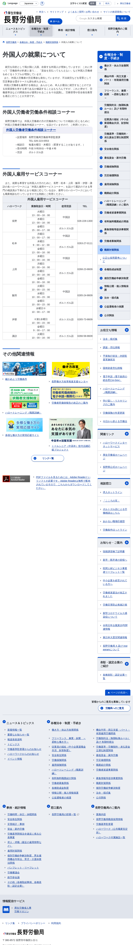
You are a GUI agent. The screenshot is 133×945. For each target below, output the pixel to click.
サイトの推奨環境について (116, 12)
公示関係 (109, 315)
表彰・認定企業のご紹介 (114, 664)
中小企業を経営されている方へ (115, 582)
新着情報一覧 (14, 727)
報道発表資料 (14, 736)
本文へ (42, 12)
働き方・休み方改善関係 (116, 67)
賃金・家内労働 (15, 824)
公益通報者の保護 (114, 306)
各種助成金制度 (112, 269)
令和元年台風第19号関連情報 (115, 627)
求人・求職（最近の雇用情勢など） (24, 839)
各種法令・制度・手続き (113, 56)
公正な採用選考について (115, 259)
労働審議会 (13, 867)
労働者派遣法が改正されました (115, 594)
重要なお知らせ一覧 (18, 732)
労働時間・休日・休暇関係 (22, 809)
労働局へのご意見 (115, 707)
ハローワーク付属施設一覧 (110, 832)
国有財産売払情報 (112, 368)
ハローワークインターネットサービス (115, 444)
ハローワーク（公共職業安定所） (112, 826)
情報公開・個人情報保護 (116, 288)
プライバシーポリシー (33, 918)
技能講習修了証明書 (114, 551)
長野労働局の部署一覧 (65, 809)
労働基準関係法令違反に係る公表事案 (24, 831)
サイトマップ (57, 12)
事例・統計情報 (17, 803)
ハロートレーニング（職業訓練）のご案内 (116, 203)
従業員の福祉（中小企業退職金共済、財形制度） (116, 123)
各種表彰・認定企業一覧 (115, 676)
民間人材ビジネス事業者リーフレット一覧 (115, 570)
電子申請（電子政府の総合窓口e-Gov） (115, 378)
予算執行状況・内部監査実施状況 (115, 358)
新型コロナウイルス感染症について (115, 615)
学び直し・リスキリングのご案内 (115, 402)
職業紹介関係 (111, 193)
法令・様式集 (111, 297)
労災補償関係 (111, 175)
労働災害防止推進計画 (115, 604)
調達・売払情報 (111, 347)
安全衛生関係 (111, 149)
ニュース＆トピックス (21, 721)
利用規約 (56, 918)
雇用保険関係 (111, 184)
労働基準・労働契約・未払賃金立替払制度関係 (116, 137)
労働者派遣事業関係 (115, 212)
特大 (107, 3)
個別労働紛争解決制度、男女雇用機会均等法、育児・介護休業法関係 (24, 854)
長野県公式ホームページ (115, 469)
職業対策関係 (111, 249)
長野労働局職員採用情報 (109, 814)
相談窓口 (114, 483)
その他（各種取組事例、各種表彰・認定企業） (24, 879)
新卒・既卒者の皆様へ (115, 559)
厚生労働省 (125, 3)
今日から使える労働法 (115, 421)
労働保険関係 (111, 166)
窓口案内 (57, 803)
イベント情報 (14, 756)
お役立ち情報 (114, 330)
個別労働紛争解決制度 (116, 278)
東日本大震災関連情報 (115, 637)
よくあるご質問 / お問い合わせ (83, 12)
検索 (124, 18)
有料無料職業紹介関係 (116, 221)
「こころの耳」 (111, 500)
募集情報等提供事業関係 (116, 231)
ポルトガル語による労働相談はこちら (115, 511)
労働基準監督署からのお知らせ (24, 746)
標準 (92, 3)
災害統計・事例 (15, 819)
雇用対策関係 (14, 845)
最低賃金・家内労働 (115, 157)
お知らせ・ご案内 (114, 542)
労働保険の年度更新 (114, 412)
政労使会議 (13, 872)
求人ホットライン (112, 492)
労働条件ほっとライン (115, 529)
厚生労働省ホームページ (115, 456)
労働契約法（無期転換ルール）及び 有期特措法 (116, 109)
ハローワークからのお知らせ (23, 751)
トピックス (13, 741)
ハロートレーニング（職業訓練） (114, 390)
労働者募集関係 (112, 241)
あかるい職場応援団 (114, 521)
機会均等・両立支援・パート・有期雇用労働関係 (116, 80)
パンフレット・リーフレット (23, 862)
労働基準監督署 (104, 819)
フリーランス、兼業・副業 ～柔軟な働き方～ (116, 94)
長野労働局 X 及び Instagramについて (115, 647)
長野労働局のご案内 (108, 803)
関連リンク (114, 434)
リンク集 (10, 918)
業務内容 (101, 809)
